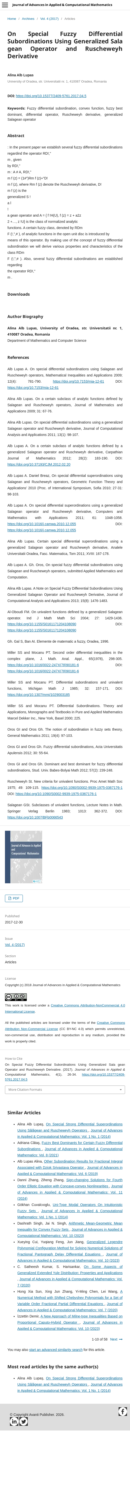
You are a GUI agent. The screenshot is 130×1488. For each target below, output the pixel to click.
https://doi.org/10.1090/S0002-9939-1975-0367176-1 (82, 845)
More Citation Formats (25, 1147)
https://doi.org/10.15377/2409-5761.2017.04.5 (51, 96)
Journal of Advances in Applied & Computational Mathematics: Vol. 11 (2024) (70, 1250)
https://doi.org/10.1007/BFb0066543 (35, 875)
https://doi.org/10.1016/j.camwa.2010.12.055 (41, 581)
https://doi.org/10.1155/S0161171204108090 (41, 682)
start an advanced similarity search (56, 1407)
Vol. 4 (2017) (49, 19)
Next (113, 1397)
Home (11, 19)
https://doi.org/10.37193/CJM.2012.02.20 (38, 522)
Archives (28, 19)
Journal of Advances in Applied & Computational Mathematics (62, 4)
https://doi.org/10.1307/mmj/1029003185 (38, 752)
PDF (15, 956)
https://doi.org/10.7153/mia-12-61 (78, 439)
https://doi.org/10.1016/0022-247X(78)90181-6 (43, 722)
